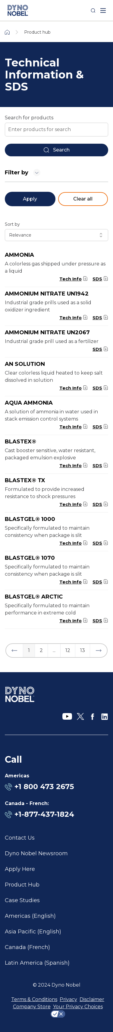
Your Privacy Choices (78, 1006)
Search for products (29, 118)
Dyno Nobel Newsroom (36, 853)
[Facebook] (92, 716)
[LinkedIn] (104, 716)
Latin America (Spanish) (37, 963)
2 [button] (41, 650)
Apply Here (20, 869)
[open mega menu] (103, 10)
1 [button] (29, 650)
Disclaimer (92, 999)
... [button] (54, 650)
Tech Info (70, 279)
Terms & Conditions (34, 999)
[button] (14, 650)
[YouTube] (67, 716)
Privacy (68, 999)
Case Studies (22, 900)
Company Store (32, 1006)
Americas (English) (30, 916)
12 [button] (67, 650)
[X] (80, 716)
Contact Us (20, 837)
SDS (97, 279)
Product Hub (22, 884)
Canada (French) (27, 947)
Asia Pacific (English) (33, 931)
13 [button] (82, 650)
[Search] (93, 10)
